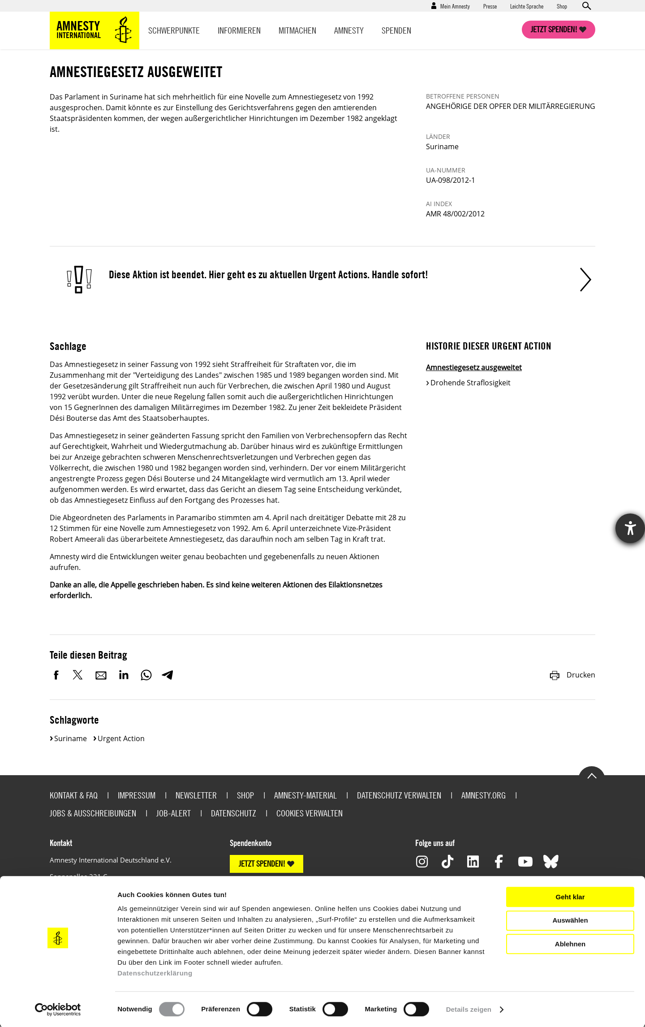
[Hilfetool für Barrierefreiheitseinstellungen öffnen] (630, 528)
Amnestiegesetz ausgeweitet (474, 367)
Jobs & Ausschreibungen (93, 813)
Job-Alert (173, 813)
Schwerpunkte (174, 30)
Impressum (136, 795)
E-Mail (101, 675)
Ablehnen (570, 944)
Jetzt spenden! (554, 29)
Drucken (572, 675)
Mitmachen (297, 30)
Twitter (79, 675)
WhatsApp (146, 675)
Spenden (396, 30)
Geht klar (570, 897)
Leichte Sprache (526, 6)
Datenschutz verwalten (399, 795)
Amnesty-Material (305, 795)
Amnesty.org (483, 795)
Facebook (56, 675)
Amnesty (349, 30)
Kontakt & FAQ (74, 795)
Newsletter (196, 795)
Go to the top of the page (591, 775)
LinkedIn (123, 675)
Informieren (239, 30)
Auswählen (570, 920)
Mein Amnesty (455, 6)
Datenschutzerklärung (155, 973)
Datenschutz (233, 813)
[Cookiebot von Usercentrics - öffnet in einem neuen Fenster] (58, 1009)
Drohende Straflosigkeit (470, 383)
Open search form (586, 6)
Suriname (70, 738)
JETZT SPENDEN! (262, 863)
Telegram (167, 675)
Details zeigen (468, 1009)
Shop (562, 6)
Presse (490, 6)
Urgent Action (121, 738)
